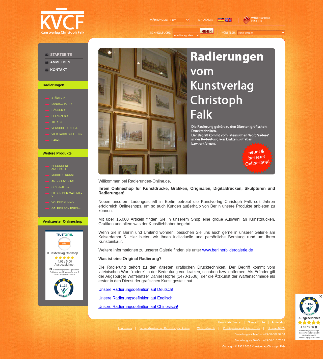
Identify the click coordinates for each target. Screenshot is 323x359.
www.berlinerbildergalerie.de (227, 250)
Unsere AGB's (276, 328)
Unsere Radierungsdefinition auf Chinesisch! (138, 306)
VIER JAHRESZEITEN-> (66, 134)
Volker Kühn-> (62, 202)
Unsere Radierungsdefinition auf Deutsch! (135, 289)
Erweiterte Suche (229, 322)
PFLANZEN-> (60, 115)
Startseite (61, 55)
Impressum (125, 328)
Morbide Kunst (63, 174)
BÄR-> (55, 140)
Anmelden (60, 62)
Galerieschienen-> (65, 208)
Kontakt (58, 70)
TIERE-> (56, 121)
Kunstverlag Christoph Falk (268, 346)
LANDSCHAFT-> (61, 103)
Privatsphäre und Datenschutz (241, 328)
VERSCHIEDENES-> (64, 128)
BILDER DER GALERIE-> (66, 195)
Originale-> (60, 187)
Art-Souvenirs (62, 181)
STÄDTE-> (58, 97)
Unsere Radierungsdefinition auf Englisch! (136, 298)
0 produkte (260, 19)
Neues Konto (256, 322)
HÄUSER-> (58, 109)
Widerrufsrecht (206, 328)
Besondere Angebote (60, 167)
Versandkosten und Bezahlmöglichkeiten (165, 328)
